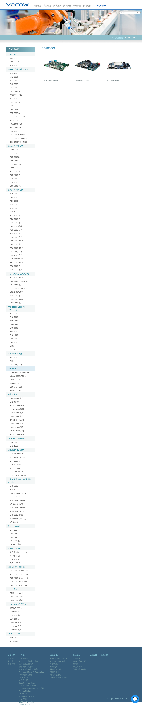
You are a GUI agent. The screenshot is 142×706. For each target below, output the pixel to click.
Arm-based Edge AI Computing (16, 308)
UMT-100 (13, 533)
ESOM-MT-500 (16, 387)
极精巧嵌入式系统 (15, 190)
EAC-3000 (14, 339)
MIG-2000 (14, 120)
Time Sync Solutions (16, 438)
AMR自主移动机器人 (58, 661)
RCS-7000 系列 (16, 303)
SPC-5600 (14, 179)
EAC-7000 (14, 317)
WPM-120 (14, 638)
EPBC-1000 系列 (16, 413)
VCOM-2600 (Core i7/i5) (19, 372)
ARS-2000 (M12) (16, 248)
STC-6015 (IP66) (16, 515)
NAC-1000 (14, 321)
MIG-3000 (14, 77)
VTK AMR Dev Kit (17, 454)
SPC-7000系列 (16, 226)
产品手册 (76, 658)
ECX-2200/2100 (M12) (19, 281)
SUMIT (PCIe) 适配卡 (17, 604)
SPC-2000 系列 (16, 266)
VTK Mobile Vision (17, 457)
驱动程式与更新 (79, 661)
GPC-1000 (14, 109)
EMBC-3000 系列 (17, 420)
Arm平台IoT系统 (15, 353)
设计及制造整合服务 (58, 678)
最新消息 (11, 661)
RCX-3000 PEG (16, 91)
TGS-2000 (14, 73)
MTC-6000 (14, 522)
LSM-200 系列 (15, 615)
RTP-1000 (14, 490)
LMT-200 (13, 530)
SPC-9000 (14, 205)
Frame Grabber (14, 548)
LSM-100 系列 (15, 619)
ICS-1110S (14, 62)
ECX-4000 (14, 153)
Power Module (14, 634)
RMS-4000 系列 (16, 593)
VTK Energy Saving (18, 475)
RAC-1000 (14, 324)
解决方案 (57, 5)
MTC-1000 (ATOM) (17, 511)
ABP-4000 (14, 212)
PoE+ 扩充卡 (15, 563)
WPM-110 (14, 641)
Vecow (17, 4)
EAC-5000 (14, 331)
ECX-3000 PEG (16, 88)
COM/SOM (12, 368)
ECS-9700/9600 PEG (18, 142)
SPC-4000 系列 (16, 244)
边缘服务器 (12, 54)
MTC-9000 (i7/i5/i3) (17, 500)
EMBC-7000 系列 (17, 405)
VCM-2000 (14, 150)
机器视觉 (54, 664)
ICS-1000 (13, 65)
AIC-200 (13, 357)
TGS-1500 (14, 80)
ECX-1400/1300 (16, 292)
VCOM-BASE (15, 383)
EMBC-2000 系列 (17, 431)
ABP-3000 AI (15, 113)
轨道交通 (54, 667)
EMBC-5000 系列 (17, 409)
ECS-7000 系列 (16, 186)
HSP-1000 (14, 442)
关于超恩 (37, 5)
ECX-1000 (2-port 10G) (19, 578)
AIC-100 (13, 361)
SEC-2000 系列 (16, 296)
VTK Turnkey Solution (17, 450)
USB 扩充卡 (14, 559)
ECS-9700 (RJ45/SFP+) (19, 582)
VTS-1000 (14, 446)
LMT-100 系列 (15, 544)
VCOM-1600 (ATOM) (18, 376)
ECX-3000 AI (15, 102)
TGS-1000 (14, 208)
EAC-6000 (14, 328)
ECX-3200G (15, 157)
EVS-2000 (14, 106)
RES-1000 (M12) (16, 262)
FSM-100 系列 (15, 626)
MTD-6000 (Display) (18, 518)
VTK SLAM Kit (15, 468)
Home (110, 38)
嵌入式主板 (12, 394)
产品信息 (47, 5)
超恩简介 (11, 658)
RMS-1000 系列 (16, 600)
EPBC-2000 (14, 402)
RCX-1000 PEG (16, 127)
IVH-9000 (13, 182)
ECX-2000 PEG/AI (17, 117)
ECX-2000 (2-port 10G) (19, 574)
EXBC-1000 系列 (16, 424)
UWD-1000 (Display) (18, 493)
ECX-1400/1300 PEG (18, 135)
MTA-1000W (15, 497)
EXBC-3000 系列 (16, 398)
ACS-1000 (14, 313)
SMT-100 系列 (15, 541)
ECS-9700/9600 (16, 299)
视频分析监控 (55, 669)
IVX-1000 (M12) (16, 95)
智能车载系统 (55, 675)
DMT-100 (13, 537)
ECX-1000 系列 (16, 175)
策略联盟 (77, 5)
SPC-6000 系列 (16, 234)
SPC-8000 (14, 197)
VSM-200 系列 (15, 630)
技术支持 (67, 5)
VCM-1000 (14, 168)
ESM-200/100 (15, 612)
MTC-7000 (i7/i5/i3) (17, 508)
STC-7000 (14, 486)
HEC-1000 (14, 161)
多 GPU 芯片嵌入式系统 (18, 69)
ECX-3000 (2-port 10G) (19, 571)
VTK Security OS (16, 472)
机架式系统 (12, 589)
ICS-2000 (13, 58)
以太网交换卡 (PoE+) (18, 552)
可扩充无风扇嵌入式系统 (18, 274)
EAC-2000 (14, 342)
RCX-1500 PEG (16, 124)
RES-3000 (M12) (16, 241)
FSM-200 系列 (15, 623)
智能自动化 (54, 672)
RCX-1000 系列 (16, 285)
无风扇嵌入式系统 (15, 146)
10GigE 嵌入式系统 (16, 567)
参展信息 (11, 664)
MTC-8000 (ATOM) (17, 504)
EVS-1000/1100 (16, 131)
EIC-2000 (13, 346)
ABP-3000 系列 (16, 230)
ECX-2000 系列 (16, 171)
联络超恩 (87, 5)
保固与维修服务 (79, 669)
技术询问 (76, 664)
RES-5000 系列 (16, 219)
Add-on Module (14, 526)
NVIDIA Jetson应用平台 (59, 658)
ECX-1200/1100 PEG (18, 138)
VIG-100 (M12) (16, 252)
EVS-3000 (14, 84)
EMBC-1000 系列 (17, 434)
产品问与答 (77, 667)
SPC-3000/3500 (16, 259)
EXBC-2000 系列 (16, 416)
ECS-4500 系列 (16, 255)
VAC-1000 (14, 350)
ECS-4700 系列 (16, 215)
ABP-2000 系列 (16, 270)
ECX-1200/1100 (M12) (19, 288)
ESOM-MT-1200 (16, 380)
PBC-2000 (14, 201)
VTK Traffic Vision (17, 464)
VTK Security (15, 461)
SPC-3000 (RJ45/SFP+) (19, 585)
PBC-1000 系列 (16, 223)
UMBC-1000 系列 (17, 427)
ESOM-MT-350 (16, 390)
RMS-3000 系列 (16, 597)
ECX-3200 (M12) (16, 277)
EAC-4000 (14, 335)
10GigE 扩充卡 (16, 556)
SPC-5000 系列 (16, 237)
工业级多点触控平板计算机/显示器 (20, 480)
